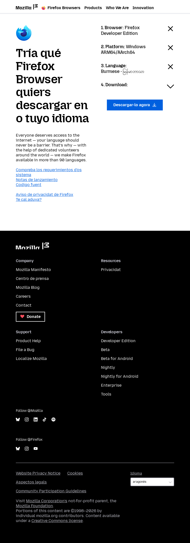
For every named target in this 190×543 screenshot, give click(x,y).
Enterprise (111, 385)
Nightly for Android (119, 376)
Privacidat (111, 269)
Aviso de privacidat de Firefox (44, 194)
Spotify (53, 420)
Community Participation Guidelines (51, 491)
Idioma (136, 473)
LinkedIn (36, 420)
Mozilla (32, 246)
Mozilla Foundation (34, 505)
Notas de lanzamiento (37, 179)
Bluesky (18, 420)
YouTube (36, 449)
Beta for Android (117, 358)
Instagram (27, 420)
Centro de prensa (32, 278)
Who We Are (117, 7)
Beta (105, 349)
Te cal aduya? (29, 199)
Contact (23, 305)
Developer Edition (118, 340)
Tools (106, 394)
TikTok (45, 420)
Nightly (108, 367)
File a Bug (25, 349)
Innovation (143, 7)
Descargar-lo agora (134, 105)
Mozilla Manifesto (33, 269)
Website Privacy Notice (38, 473)
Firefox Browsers (61, 7)
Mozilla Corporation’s (46, 501)
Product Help (28, 340)
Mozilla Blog (28, 287)
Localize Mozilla (31, 358)
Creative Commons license (57, 520)
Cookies (75, 473)
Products (93, 7)
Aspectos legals (31, 482)
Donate (30, 316)
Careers (23, 296)
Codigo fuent (28, 184)
